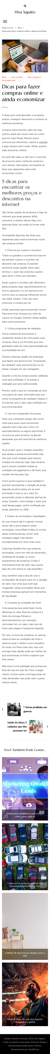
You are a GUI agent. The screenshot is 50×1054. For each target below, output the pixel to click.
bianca (5, 107)
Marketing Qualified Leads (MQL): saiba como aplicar (25, 815)
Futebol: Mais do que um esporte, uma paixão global (25, 1020)
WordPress (33, 1049)
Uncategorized (8, 80)
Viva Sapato (25, 12)
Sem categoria (34, 77)
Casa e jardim (17, 77)
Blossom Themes (33, 1045)
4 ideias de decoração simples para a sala (25, 954)
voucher (43, 142)
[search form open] (25, 6)
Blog (4, 77)
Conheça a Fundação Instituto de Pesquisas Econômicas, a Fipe (25, 885)
